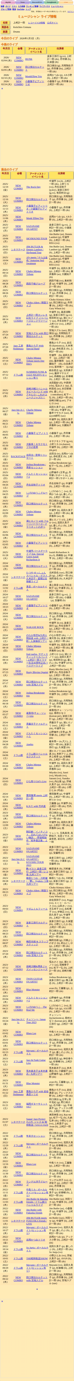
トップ (28, 9)
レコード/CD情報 (36, 22)
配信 (14, 9)
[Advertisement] (37, 128)
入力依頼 (21, 6)
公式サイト (52, 22)
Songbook (51, 2)
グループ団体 (6, 9)
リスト (14, 6)
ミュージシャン (57, 6)
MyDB (8, 2)
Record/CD (37, 2)
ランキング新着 (32, 6)
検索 (2, 6)
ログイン (70, 11)
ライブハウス (44, 6)
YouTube (21, 9)
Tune (22, 2)
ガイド (8, 6)
